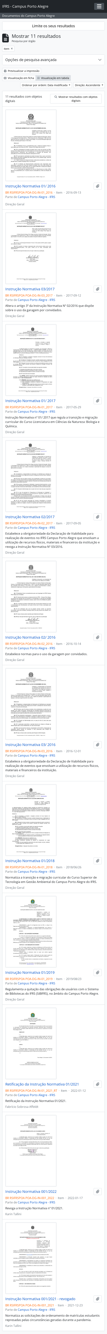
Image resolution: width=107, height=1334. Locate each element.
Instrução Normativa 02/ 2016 (30, 637)
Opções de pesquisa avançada (31, 59)
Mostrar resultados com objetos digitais (76, 98)
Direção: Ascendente (88, 85)
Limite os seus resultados (53, 25)
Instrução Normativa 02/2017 (30, 517)
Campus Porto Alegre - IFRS (36, 197)
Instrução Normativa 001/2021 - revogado (40, 1299)
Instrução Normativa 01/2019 (30, 972)
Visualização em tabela (53, 78)
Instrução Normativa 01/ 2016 (30, 186)
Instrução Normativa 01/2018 (30, 861)
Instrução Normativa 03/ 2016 (30, 745)
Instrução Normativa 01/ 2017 (30, 401)
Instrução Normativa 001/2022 (31, 1191)
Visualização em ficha (19, 78)
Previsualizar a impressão (21, 71)
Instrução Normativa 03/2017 (30, 289)
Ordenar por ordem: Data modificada (45, 85)
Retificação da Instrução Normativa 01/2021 (42, 1084)
